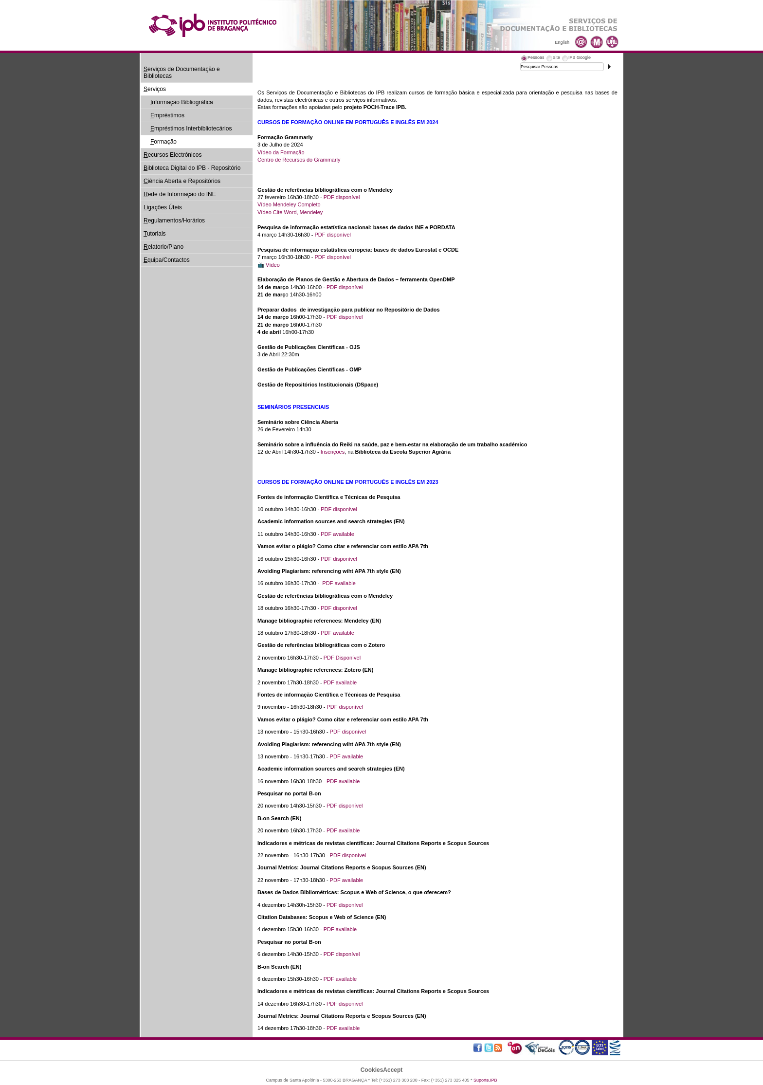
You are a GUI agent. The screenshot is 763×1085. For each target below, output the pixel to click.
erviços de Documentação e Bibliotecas (182, 72)
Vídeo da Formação (281, 152)
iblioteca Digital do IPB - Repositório (192, 168)
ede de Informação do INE (180, 194)
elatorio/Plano (163, 246)
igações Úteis (163, 207)
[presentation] (532, 58)
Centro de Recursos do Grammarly (299, 160)
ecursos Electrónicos (172, 154)
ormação (163, 141)
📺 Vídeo (268, 265)
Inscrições (333, 452)
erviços (155, 89)
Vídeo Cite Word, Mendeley (290, 212)
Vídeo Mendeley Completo (289, 204)
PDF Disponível (342, 658)
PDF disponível (342, 197)
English (562, 42)
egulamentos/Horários (174, 220)
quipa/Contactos (167, 260)
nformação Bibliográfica (181, 102)
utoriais (155, 233)
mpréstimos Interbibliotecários (191, 128)
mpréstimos (167, 115)
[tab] (532, 58)
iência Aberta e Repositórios (182, 181)
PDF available (337, 534)
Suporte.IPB (485, 1080)
